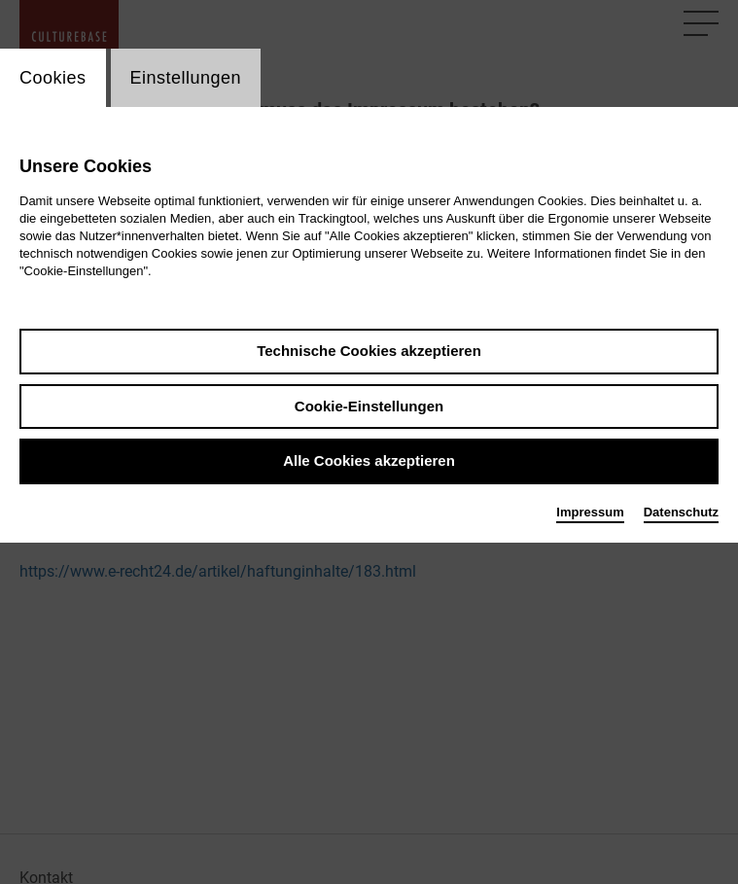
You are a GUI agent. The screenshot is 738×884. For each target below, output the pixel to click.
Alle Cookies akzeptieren (369, 460)
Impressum (589, 512)
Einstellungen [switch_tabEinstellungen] (186, 78)
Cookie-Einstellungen (369, 406)
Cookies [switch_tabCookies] (53, 78)
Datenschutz (681, 512)
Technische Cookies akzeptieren (369, 350)
